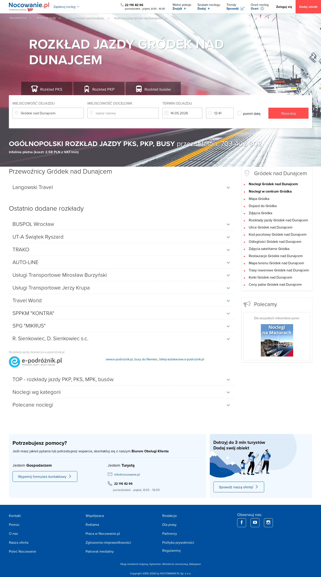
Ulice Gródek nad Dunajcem (270, 227)
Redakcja (169, 515)
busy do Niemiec (146, 359)
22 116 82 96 (134, 5)
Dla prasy (169, 524)
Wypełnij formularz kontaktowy (45, 476)
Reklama (92, 524)
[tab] (122, 187)
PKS (51, 89)
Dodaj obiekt (308, 6)
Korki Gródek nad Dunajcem (270, 277)
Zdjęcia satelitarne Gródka (269, 248)
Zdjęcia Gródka (260, 212)
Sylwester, (155, 564)
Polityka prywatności (178, 542)
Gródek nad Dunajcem (280, 173)
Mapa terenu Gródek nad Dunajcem (276, 262)
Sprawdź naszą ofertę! (239, 487)
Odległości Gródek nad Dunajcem (275, 241)
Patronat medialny (100, 551)
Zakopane (195, 564)
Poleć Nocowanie (22, 551)
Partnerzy (169, 533)
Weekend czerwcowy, (175, 564)
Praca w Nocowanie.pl (103, 533)
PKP (103, 89)
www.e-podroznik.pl (119, 359)
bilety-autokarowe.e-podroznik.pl (181, 359)
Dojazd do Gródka (263, 205)
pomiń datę (252, 113)
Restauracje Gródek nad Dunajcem (276, 255)
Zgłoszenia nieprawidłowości (108, 542)
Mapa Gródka (259, 198)
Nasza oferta (18, 542)
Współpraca (95, 515)
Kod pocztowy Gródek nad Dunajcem (278, 234)
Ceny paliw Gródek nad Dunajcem (275, 284)
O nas (13, 533)
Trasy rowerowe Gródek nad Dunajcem (279, 270)
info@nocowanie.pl (127, 474)
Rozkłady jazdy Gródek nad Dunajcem (278, 220)
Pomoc (14, 524)
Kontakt (15, 515)
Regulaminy (171, 550)
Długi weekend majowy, (134, 564)
